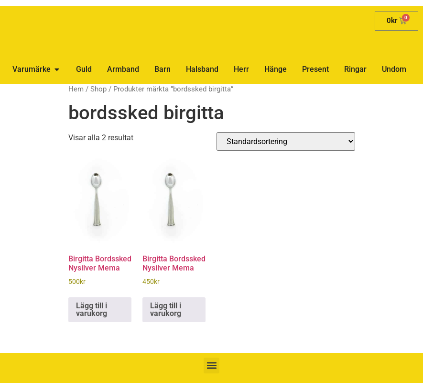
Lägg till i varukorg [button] (91, 309)
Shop (98, 89)
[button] (211, 365)
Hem (76, 89)
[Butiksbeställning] (286, 141)
